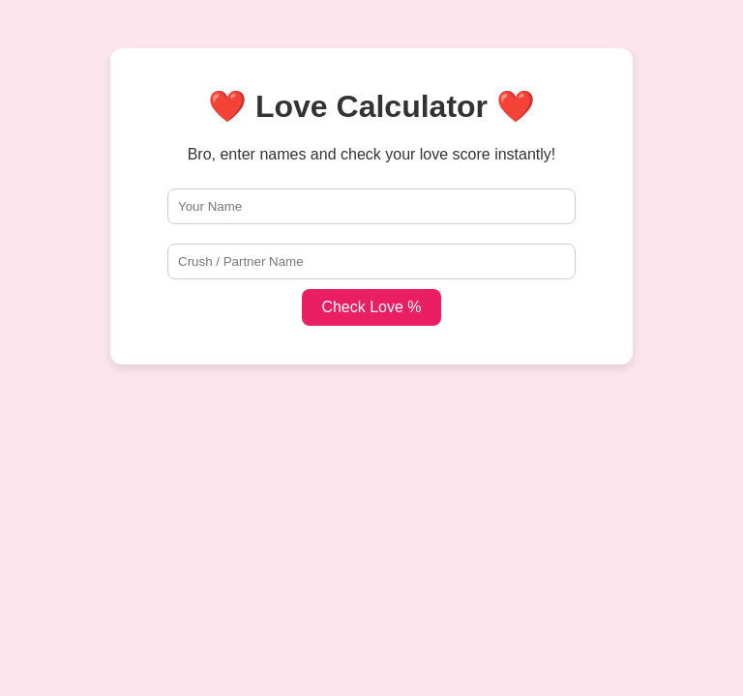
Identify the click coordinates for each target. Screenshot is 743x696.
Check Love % (371, 307)
